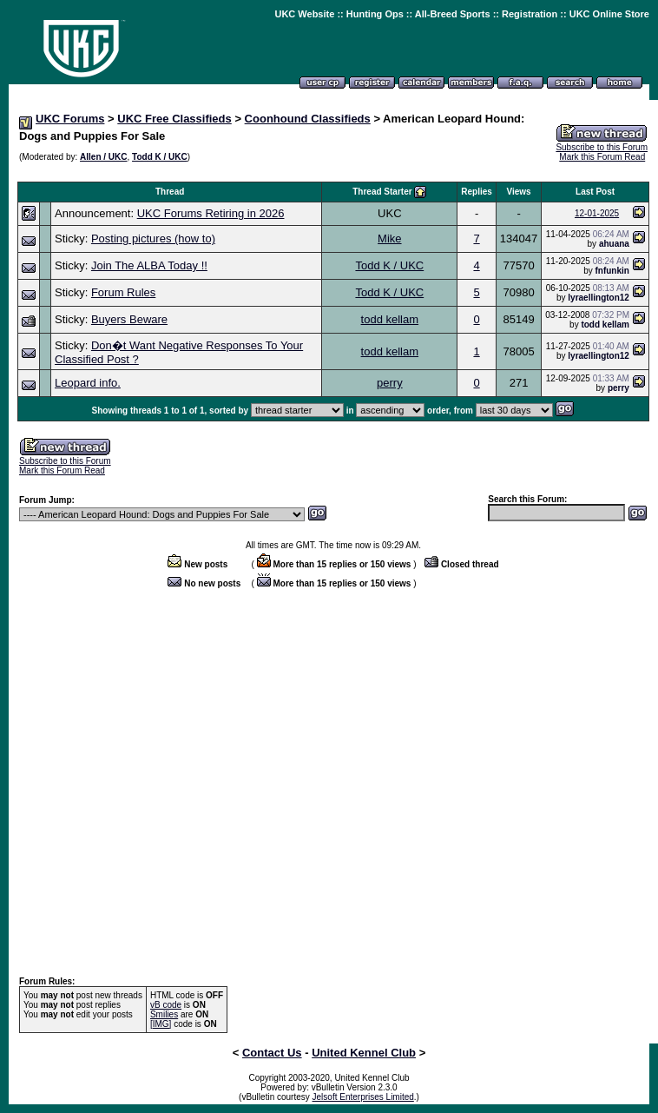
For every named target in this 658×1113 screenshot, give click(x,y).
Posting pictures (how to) (153, 238)
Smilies (164, 1014)
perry (390, 382)
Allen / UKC (103, 157)
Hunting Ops (375, 14)
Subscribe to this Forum (602, 147)
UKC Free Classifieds (174, 118)
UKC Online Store (609, 14)
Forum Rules (123, 292)
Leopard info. (88, 382)
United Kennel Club (364, 1052)
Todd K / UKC (160, 157)
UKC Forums (70, 118)
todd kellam (389, 319)
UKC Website (304, 14)
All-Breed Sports (452, 14)
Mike (389, 238)
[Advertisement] (163, 782)
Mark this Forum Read (602, 157)
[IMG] (160, 1024)
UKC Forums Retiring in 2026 (211, 213)
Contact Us (272, 1052)
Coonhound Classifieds (308, 118)
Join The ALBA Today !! (149, 265)
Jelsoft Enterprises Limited (363, 1097)
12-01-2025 (597, 213)
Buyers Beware (129, 319)
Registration (529, 14)
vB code (165, 1005)
